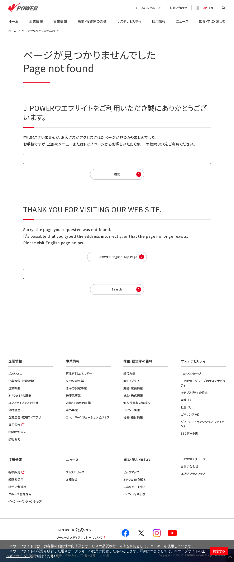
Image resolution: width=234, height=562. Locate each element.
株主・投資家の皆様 (91, 21)
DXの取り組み (17, 432)
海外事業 (72, 410)
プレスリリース (75, 472)
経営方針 (129, 373)
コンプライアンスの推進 (23, 403)
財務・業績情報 (133, 388)
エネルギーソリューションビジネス (88, 417)
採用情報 (159, 21)
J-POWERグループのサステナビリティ (203, 383)
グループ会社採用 (20, 494)
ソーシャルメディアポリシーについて (80, 537)
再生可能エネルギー (79, 373)
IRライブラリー (132, 381)
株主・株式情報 (133, 395)
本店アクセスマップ (193, 473)
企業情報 (36, 21)
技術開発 (14, 439)
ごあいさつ (15, 373)
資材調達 (14, 410)
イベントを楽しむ (134, 494)
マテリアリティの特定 (194, 392)
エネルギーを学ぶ (134, 487)
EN (211, 8)
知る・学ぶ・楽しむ (212, 21)
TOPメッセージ (191, 373)
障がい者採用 (17, 487)
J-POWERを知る (134, 479)
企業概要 (14, 388)
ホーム (14, 21)
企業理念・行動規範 (21, 381)
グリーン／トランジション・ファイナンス (203, 424)
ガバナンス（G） (190, 414)
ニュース (182, 21)
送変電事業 (73, 395)
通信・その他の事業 (78, 403)
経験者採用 (15, 479)
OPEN (223, 8)
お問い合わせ (178, 8)
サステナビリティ (129, 21)
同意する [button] (219, 551)
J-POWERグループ (148, 8)
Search (117, 289)
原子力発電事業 (76, 388)
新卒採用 (14, 472)
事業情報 (60, 21)
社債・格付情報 (133, 417)
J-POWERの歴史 (19, 395)
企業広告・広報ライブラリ (24, 417)
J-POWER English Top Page (117, 257)
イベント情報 (131, 410)
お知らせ (71, 479)
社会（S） (186, 407)
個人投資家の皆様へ (136, 403)
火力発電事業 (75, 381)
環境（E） (186, 400)
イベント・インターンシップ (25, 501)
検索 (117, 174)
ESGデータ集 (189, 433)
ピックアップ (131, 472)
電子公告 (14, 424)
